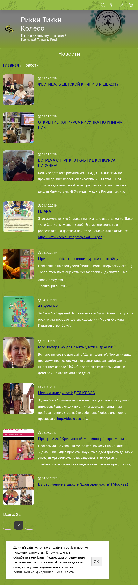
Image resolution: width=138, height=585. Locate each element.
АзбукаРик (48, 306)
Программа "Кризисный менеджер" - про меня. (81, 438)
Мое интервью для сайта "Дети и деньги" (75, 347)
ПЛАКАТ (45, 211)
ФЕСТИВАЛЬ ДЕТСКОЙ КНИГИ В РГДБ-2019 (78, 84)
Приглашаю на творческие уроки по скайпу (78, 258)
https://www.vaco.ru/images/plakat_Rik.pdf (70, 237)
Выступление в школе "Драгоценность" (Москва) (83, 484)
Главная (11, 65)
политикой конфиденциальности (38, 572)
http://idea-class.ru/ (71, 419)
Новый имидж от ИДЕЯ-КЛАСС (66, 393)
